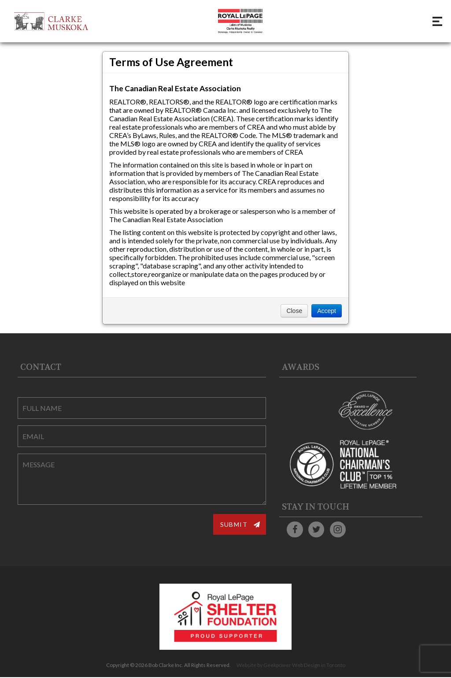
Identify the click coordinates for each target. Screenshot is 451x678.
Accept (326, 310)
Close (294, 310)
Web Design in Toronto (318, 666)
